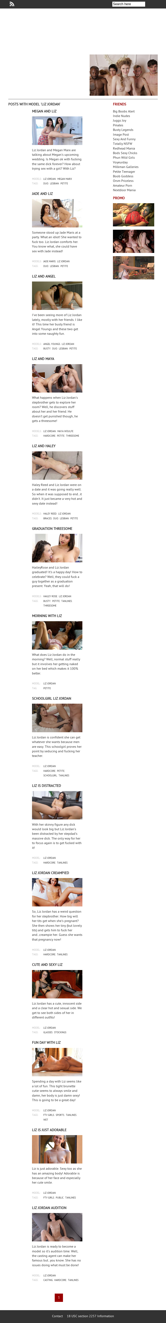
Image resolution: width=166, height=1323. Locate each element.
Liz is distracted (46, 786)
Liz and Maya (43, 359)
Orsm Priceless (123, 181)
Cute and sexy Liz (47, 965)
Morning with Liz (47, 616)
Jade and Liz (42, 194)
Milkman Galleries (126, 167)
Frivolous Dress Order (133, 267)
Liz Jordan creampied (50, 873)
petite (64, 183)
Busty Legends (123, 130)
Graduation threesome (52, 529)
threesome (72, 436)
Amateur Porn (122, 186)
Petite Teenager (124, 172)
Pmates (118, 125)
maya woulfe (65, 431)
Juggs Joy (119, 121)
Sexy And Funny (124, 139)
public (60, 1198)
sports (60, 1115)
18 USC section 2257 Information (90, 1316)
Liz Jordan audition (49, 1208)
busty (47, 348)
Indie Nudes (121, 116)
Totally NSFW (122, 144)
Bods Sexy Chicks (125, 153)
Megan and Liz (44, 111)
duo (45, 183)
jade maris (49, 261)
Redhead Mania (124, 149)
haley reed (50, 514)
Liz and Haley (43, 446)
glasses (47, 1032)
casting (48, 1280)
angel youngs (51, 344)
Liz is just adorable (49, 1130)
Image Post (121, 135)
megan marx (64, 179)
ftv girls (48, 1115)
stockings (60, 1032)
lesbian (54, 183)
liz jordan (49, 179)
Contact (57, 1316)
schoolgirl (50, 775)
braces (47, 518)
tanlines (66, 601)
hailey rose (50, 596)
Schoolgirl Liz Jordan (51, 699)
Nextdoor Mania (124, 190)
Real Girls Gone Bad (133, 241)
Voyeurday (120, 163)
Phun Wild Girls (124, 158)
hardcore (49, 436)
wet (45, 1120)
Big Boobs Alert (124, 112)
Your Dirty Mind (66, 30)
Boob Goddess (123, 176)
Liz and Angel (44, 276)
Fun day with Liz (46, 1043)
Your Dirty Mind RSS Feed (12, 4)
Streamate (133, 214)
